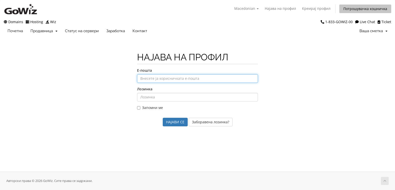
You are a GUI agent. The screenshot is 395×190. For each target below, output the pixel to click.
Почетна (15, 31)
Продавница (43, 31)
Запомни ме (150, 107)
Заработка (115, 31)
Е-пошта (144, 70)
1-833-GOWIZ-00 (337, 21)
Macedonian (246, 8)
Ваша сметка (373, 31)
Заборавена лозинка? (210, 122)
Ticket (384, 21)
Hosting (34, 21)
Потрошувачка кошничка (365, 8)
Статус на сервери (82, 31)
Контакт (140, 31)
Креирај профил (316, 8)
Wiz (51, 21)
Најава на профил (280, 8)
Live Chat (365, 21)
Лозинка (144, 89)
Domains (13, 21)
